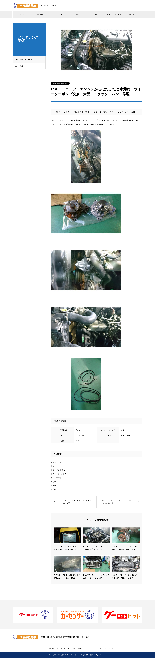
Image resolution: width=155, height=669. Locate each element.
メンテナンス (59, 14)
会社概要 (40, 14)
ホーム (21, 14)
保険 (96, 14)
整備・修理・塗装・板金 (24, 59)
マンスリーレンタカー (114, 14)
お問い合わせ (133, 14)
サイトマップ (109, 648)
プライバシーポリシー (95, 648)
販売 (77, 14)
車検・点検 (20, 66)
